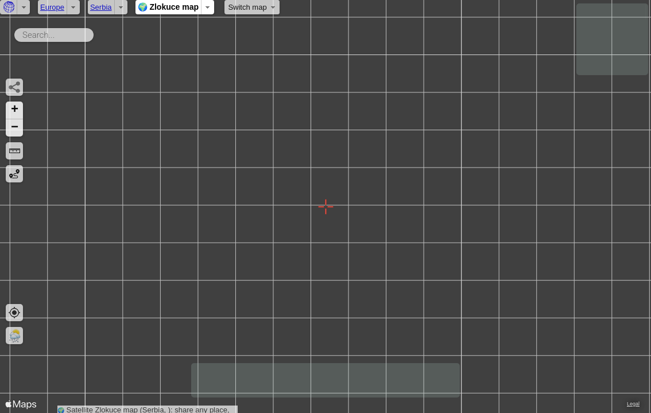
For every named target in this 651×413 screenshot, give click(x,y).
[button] (14, 110)
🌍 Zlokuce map (168, 6)
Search (95, 33)
